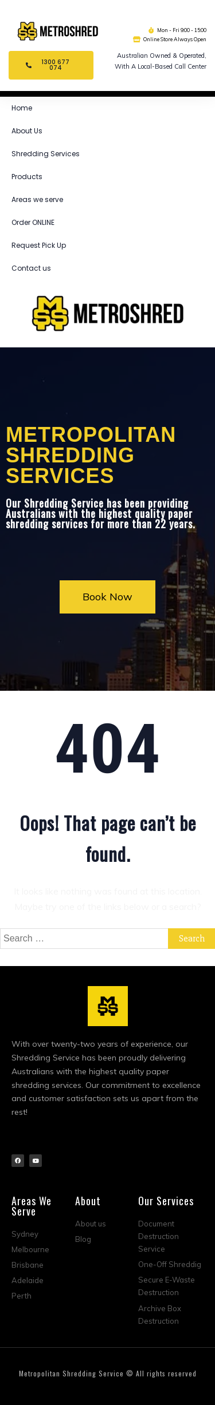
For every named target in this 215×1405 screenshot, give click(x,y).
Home (21, 108)
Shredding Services (45, 154)
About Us (26, 131)
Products (26, 176)
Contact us (31, 268)
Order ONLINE (32, 222)
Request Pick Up (38, 245)
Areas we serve (37, 199)
